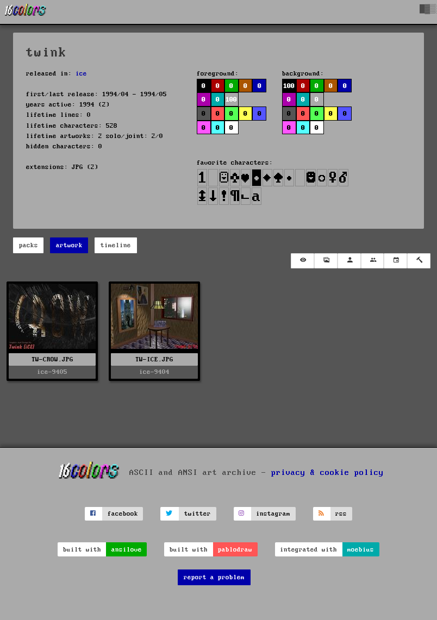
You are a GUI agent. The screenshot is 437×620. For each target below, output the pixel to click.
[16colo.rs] (25, 12)
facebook (123, 513)
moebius (360, 549)
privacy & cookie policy (327, 472)
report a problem (214, 577)
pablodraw (235, 549)
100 (231, 99)
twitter (197, 513)
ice (81, 73)
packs (28, 245)
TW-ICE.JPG (154, 359)
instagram (273, 513)
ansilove (126, 549)
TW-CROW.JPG (52, 359)
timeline (116, 245)
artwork (69, 245)
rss (341, 513)
